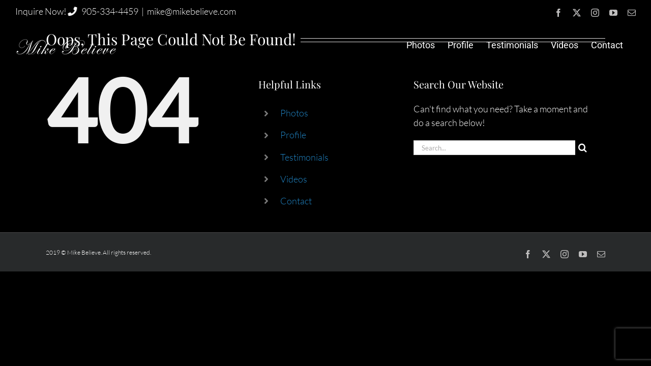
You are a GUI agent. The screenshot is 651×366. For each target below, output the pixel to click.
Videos (293, 179)
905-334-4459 (109, 11)
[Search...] (494, 147)
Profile (293, 134)
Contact (296, 200)
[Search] (582, 147)
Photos (294, 112)
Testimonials (304, 157)
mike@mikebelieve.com (191, 11)
